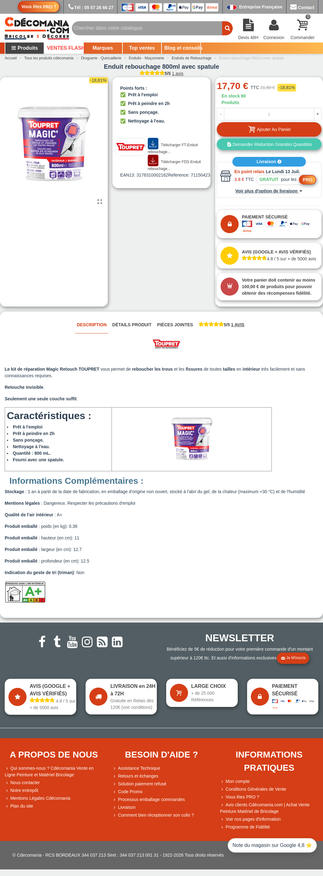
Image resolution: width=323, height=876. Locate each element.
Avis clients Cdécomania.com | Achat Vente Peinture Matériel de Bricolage (265, 808)
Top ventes (142, 48)
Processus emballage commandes (148, 799)
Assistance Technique (136, 768)
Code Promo (127, 791)
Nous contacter (22, 782)
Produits (24, 48)
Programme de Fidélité (245, 827)
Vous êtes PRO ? (242, 796)
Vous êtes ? (38, 6)
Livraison (269, 161)
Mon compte (235, 781)
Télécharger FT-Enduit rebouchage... (173, 146)
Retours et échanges (135, 776)
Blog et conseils (182, 48)
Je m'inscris (293, 658)
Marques (102, 48)
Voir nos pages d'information (250, 819)
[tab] (221, 325)
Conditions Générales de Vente (253, 789)
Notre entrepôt (21, 790)
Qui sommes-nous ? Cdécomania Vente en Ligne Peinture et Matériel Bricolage (49, 771)
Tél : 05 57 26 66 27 (90, 7)
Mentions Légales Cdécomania (37, 798)
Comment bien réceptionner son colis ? (153, 815)
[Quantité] (269, 114)
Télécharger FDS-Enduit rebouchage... (174, 163)
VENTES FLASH (65, 48)
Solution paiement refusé (139, 784)
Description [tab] (92, 324)
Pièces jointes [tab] (175, 324)
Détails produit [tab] (132, 324)
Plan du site (19, 806)
